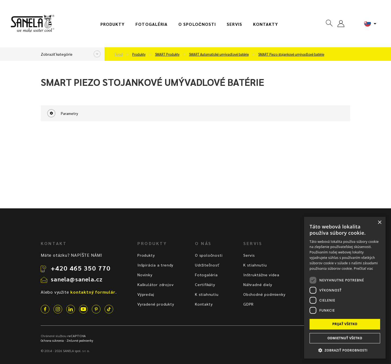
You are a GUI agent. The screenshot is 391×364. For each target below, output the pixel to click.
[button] (345, 350)
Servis (234, 24)
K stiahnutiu (207, 294)
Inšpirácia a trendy (155, 264)
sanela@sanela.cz (77, 279)
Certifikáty (205, 284)
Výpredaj (145, 294)
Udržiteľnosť (207, 264)
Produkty (112, 24)
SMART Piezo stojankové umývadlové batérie (291, 54)
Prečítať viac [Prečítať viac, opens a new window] (363, 268)
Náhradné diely (257, 284)
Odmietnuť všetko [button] (344, 338)
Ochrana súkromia (52, 340)
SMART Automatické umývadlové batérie (219, 54)
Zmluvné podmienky (80, 340)
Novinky (145, 274)
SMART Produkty (167, 54)
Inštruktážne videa (261, 274)
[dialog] (345, 288)
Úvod (119, 54)
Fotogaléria (151, 24)
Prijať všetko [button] (345, 324)
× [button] (379, 223)
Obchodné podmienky (264, 294)
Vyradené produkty (155, 304)
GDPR (248, 304)
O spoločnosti (197, 24)
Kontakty (265, 24)
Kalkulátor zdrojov (155, 284)
